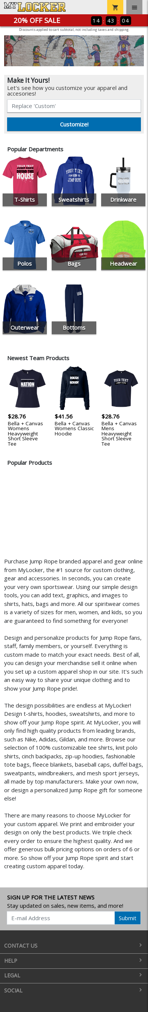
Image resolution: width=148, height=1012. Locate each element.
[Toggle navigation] (134, 7)
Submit (127, 918)
